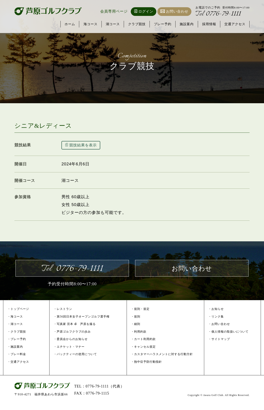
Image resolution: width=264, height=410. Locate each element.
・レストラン (63, 314)
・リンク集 (216, 321)
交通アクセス (234, 24)
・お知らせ (216, 314)
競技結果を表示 (84, 146)
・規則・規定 (140, 314)
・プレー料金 (16, 359)
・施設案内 (15, 351)
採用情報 (206, 24)
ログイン (143, 11)
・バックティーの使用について (75, 359)
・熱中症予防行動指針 (146, 367)
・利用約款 (138, 336)
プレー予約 (158, 24)
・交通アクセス (18, 367)
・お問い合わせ (219, 329)
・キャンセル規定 (143, 351)
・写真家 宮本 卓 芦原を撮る (75, 329)
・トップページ (18, 314)
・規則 (135, 321)
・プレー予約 (16, 344)
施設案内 (183, 24)
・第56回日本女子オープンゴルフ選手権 (82, 321)
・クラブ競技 (16, 336)
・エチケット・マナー (69, 351)
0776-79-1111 (221, 15)
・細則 (135, 329)
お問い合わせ (174, 11)
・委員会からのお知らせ (71, 344)
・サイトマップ (219, 344)
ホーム (60, 24)
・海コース (15, 321)
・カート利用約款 (143, 344)
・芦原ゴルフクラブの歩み (72, 336)
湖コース (105, 24)
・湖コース (15, 329)
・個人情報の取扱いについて (228, 336)
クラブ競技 (130, 24)
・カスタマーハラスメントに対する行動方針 (162, 359)
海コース (81, 24)
